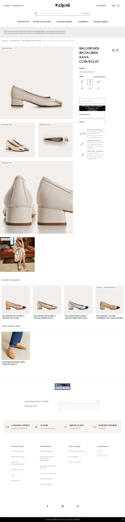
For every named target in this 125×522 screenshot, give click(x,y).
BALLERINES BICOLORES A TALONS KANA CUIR (13, 317)
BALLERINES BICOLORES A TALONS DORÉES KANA (45, 317)
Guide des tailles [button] (99, 76)
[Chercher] (63, 13)
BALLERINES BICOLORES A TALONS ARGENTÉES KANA (76, 317)
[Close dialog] (123, 520)
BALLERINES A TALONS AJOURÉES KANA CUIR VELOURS (109, 317)
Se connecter (101, 6)
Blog (113, 6)
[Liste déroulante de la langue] (6, 6)
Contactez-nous (18, 6)
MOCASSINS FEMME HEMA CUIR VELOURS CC (13, 363)
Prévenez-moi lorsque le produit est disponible (92, 108)
